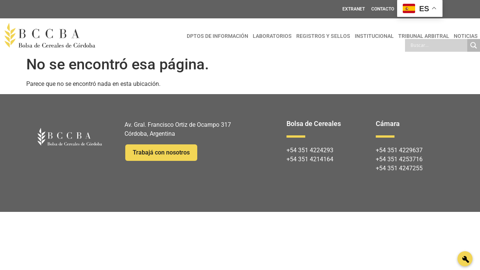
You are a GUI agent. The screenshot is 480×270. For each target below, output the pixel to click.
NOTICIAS (466, 36)
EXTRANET (353, 9)
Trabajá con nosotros (161, 152)
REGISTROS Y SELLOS (323, 36)
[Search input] (438, 45)
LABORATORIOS (272, 36)
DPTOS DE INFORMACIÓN (217, 36)
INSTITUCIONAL (374, 36)
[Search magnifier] (473, 45)
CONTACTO (382, 9)
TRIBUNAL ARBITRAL (423, 36)
